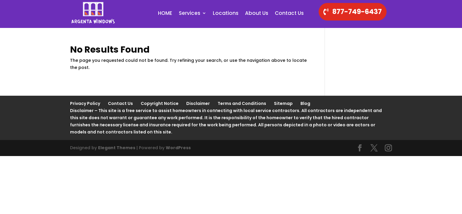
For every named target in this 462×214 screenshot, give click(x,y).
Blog (305, 103)
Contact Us (289, 14)
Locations (225, 14)
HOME (165, 14)
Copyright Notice (160, 103)
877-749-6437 (357, 11)
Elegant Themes (116, 148)
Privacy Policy (85, 103)
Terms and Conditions (242, 103)
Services (189, 14)
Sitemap (283, 103)
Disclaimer (198, 103)
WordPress (178, 148)
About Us (256, 14)
